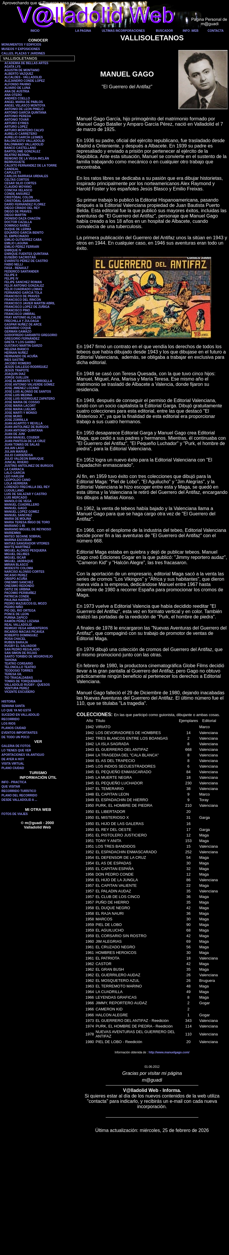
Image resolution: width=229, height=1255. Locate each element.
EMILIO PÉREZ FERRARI (21, 246)
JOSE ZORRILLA (16, 419)
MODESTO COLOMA (18, 568)
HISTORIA (8, 701)
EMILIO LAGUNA (16, 243)
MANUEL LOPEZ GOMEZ (21, 511)
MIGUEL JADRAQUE (18, 561)
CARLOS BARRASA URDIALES (26, 176)
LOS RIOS (8, 723)
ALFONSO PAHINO (17, 84)
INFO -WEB (190, 30)
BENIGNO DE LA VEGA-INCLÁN (26, 158)
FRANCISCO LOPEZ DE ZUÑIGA (26, 306)
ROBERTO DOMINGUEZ (21, 635)
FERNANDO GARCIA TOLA (23, 292)
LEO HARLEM (14, 476)
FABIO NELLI (13, 264)
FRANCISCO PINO (17, 310)
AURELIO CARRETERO (20, 133)
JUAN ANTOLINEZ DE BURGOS (26, 427)
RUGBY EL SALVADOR (20, 646)
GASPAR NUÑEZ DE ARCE (23, 324)
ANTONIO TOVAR (16, 119)
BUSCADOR (164, 30)
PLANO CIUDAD (12, 768)
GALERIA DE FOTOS (15, 746)
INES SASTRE (14, 359)
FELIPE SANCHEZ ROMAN (23, 282)
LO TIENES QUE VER (16, 750)
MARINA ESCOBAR (17, 540)
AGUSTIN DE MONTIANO (21, 70)
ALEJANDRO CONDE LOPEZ (24, 80)
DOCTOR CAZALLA (18, 222)
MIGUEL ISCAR (15, 557)
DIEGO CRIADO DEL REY (22, 208)
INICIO (35, 30)
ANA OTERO (13, 95)
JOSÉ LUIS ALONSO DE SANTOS (27, 391)
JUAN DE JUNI (14, 434)
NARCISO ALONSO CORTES (24, 571)
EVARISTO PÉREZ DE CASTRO (26, 261)
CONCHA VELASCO (18, 190)
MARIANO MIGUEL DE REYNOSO (27, 529)
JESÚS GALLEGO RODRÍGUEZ (26, 366)
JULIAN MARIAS (15, 451)
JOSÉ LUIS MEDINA (18, 395)
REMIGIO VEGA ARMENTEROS (26, 628)
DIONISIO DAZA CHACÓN (22, 218)
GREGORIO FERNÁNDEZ (21, 338)
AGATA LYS (12, 66)
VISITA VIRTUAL (12, 763)
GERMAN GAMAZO (17, 331)
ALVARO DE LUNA (17, 87)
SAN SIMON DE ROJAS (20, 653)
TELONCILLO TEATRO (20, 667)
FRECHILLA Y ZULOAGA (21, 321)
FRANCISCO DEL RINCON (22, 299)
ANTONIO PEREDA (17, 116)
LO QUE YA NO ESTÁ (16, 710)
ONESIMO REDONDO (19, 585)
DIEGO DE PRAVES (17, 211)
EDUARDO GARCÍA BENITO (24, 232)
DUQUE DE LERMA (17, 229)
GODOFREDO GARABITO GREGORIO (30, 335)
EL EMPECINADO (16, 236)
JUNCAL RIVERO (16, 462)
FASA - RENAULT (16, 268)
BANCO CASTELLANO (20, 148)
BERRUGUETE (14, 162)
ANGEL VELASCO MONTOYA (24, 105)
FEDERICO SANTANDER (21, 271)
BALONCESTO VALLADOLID (24, 140)
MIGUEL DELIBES (16, 554)
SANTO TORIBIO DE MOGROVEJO (28, 656)
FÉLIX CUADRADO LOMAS (23, 289)
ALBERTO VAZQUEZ (18, 73)
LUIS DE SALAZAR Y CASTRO (25, 494)
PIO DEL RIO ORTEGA (20, 610)
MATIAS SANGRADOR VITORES (26, 543)
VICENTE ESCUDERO (19, 691)
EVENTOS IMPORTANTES (19, 732)
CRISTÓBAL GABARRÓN (22, 200)
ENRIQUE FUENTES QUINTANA (26, 253)
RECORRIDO (10, 719)
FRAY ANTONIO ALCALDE (22, 317)
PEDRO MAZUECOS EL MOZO (25, 603)
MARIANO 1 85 (14, 525)
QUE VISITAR (10, 786)
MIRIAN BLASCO (16, 564)
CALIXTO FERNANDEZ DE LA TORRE (30, 165)
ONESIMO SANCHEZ (18, 582)
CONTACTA (216, 30)
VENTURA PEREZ (16, 688)
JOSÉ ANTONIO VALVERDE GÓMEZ (29, 384)
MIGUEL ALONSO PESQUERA (25, 550)
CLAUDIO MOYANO (17, 186)
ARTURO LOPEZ (16, 126)
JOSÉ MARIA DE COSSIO (22, 402)
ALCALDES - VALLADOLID (23, 77)
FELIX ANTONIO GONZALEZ (24, 285)
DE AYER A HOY (12, 759)
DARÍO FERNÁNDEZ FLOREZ (24, 204)
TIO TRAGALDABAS (18, 677)
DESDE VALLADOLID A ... (19, 799)
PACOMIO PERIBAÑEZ (20, 593)
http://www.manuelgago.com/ (169, 1052)
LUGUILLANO (14, 490)
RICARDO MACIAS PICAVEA (24, 631)
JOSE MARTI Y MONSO (20, 412)
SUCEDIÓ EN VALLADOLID (20, 714)
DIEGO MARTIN (15, 215)
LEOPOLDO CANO (17, 480)
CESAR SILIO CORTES (20, 183)
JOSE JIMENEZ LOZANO (21, 388)
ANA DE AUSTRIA (16, 91)
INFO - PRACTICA (13, 782)
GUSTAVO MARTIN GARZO (23, 345)
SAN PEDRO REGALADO (21, 649)
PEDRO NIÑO (13, 607)
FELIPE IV (11, 278)
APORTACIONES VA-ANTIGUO (22, 754)
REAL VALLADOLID (18, 624)
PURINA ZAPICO (16, 617)
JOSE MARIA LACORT (20, 405)
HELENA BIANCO (16, 349)
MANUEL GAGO (15, 508)
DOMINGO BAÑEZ (17, 225)
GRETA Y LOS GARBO (20, 342)
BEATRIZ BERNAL (17, 155)
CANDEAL (11, 169)
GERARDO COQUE (17, 328)
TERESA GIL (13, 674)
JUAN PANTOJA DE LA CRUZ (24, 441)
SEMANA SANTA (13, 706)
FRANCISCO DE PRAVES (21, 296)
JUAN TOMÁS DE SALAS (21, 444)
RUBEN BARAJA (16, 642)
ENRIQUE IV (12, 250)
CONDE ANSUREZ (17, 193)
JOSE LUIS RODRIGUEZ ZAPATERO (29, 398)
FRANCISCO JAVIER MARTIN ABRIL (29, 303)
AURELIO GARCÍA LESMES (23, 137)
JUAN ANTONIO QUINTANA (23, 430)
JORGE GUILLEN (16, 377)
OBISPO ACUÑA (15, 578)
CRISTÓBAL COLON (18, 197)
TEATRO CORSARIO (18, 663)
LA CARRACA (14, 469)
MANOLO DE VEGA (17, 501)
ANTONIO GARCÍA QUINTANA (25, 112)
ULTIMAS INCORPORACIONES (123, 30)
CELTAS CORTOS (16, 179)
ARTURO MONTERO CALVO (24, 130)
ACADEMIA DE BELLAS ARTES (26, 63)
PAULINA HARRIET (17, 600)
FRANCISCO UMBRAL (20, 314)
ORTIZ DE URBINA (17, 589)
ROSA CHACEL (15, 638)
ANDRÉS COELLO (17, 98)
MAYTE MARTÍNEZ (17, 547)
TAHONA (10, 660)
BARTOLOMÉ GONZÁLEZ (22, 151)
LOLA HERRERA (16, 483)
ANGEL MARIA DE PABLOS (23, 102)
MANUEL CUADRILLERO (21, 504)
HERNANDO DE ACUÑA (21, 356)
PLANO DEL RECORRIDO (19, 795)
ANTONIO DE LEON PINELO (24, 109)
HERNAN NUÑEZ (16, 352)
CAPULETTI (12, 172)
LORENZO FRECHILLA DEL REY (27, 487)
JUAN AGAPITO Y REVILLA (23, 423)
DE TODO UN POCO (15, 737)
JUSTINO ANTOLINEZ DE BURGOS (28, 465)
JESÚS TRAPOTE (16, 370)
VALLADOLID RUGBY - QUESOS (27, 684)
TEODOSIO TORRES (18, 670)
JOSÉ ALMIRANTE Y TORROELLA (28, 381)
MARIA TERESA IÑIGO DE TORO (27, 522)
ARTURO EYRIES (16, 123)
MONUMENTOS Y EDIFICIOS (21, 44)
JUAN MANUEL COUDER (21, 437)
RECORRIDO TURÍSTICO (18, 791)
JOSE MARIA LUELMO (20, 409)
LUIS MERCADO (15, 497)
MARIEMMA (12, 532)
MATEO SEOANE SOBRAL (22, 536)
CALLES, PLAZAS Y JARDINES (23, 53)
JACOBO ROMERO (17, 363)
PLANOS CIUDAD (13, 728)
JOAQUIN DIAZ (15, 374)
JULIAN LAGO (14, 448)
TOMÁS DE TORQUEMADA (23, 681)
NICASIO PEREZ (15, 575)
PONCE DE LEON (16, 614)
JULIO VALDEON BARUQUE (24, 458)
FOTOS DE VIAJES (14, 814)
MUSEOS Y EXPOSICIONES (20, 49)
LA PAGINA (83, 30)
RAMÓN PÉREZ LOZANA (21, 621)
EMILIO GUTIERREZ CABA (23, 239)
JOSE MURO (13, 416)
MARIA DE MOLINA (17, 518)
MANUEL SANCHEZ (18, 515)
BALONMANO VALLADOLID (24, 144)
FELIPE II (10, 275)
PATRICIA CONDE (16, 596)
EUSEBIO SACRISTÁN (20, 257)
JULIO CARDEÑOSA (18, 455)
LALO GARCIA (14, 472)
